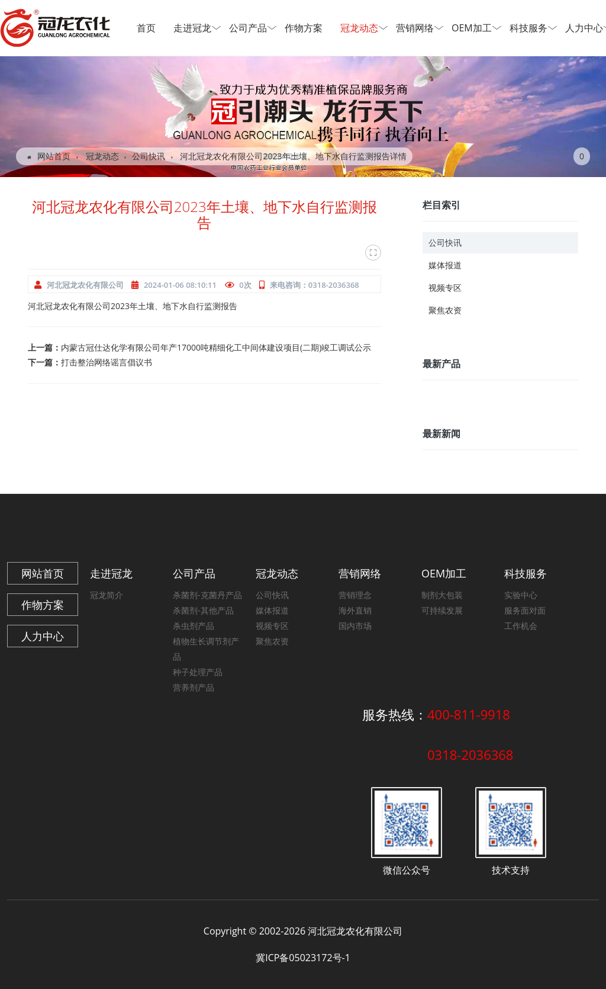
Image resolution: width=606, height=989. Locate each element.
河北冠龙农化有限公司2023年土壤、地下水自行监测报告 (132, 306)
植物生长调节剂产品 (206, 648)
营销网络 (418, 27)
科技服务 (532, 27)
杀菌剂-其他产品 (203, 610)
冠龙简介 (106, 595)
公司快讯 (148, 156)
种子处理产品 (198, 671)
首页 (146, 27)
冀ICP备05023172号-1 (303, 957)
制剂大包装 (442, 595)
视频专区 (445, 287)
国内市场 (355, 625)
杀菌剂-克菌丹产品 (207, 595)
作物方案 (304, 27)
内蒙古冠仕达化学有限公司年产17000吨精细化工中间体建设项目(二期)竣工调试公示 (216, 347)
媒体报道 (445, 265)
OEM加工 (475, 27)
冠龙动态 (362, 27)
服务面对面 (525, 610)
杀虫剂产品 (193, 625)
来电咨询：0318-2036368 (314, 285)
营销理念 (355, 595)
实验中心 (520, 595)
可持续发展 (442, 610)
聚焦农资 (445, 310)
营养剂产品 (193, 687)
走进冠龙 (195, 27)
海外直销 (355, 610)
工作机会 (520, 625)
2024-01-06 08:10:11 (180, 285)
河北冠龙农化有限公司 (85, 285)
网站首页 (48, 156)
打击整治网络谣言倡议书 (106, 362)
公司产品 (251, 27)
